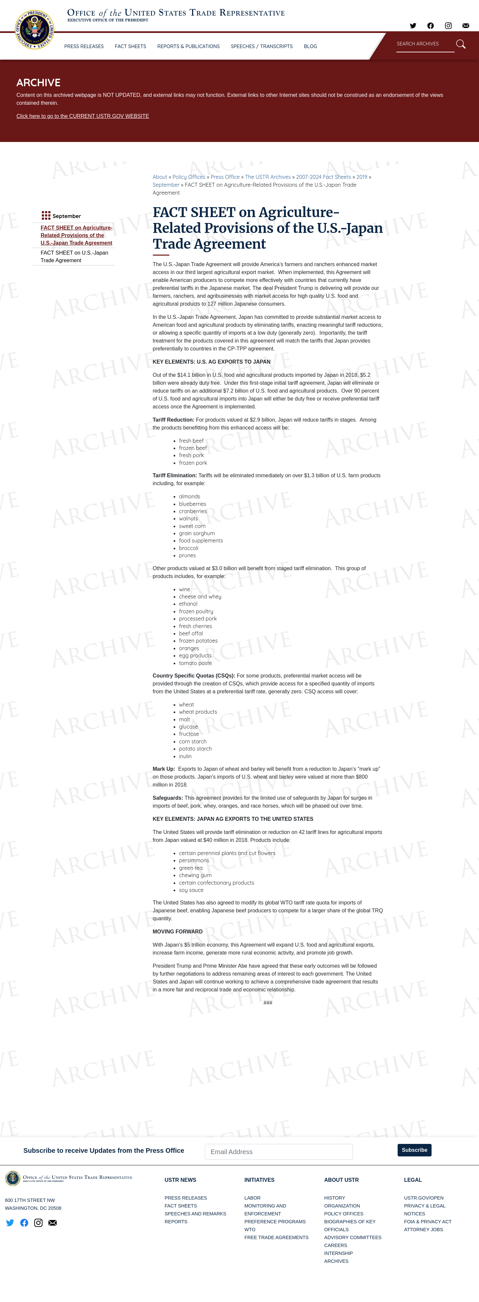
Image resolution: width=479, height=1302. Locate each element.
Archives (336, 1261)
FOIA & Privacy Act (428, 1221)
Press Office (225, 177)
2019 (361, 177)
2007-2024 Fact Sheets (323, 177)
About (160, 177)
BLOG (310, 46)
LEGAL (413, 1180)
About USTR (341, 1180)
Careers (335, 1245)
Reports (176, 1221)
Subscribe (414, 1150)
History (334, 1198)
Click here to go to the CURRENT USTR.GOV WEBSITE (82, 116)
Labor (252, 1198)
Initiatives (259, 1180)
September (166, 184)
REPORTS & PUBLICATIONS (188, 46)
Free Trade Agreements (276, 1237)
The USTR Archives (268, 177)
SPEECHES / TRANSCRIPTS (262, 46)
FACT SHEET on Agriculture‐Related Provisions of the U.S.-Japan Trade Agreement (77, 235)
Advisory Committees (352, 1237)
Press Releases (186, 1198)
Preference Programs (275, 1221)
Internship (338, 1253)
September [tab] (60, 216)
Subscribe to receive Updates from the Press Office (103, 1150)
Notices (414, 1213)
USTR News (180, 1180)
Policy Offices (189, 177)
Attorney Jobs (423, 1229)
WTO (249, 1229)
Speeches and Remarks (195, 1213)
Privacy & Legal (425, 1205)
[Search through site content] (425, 44)
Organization (342, 1205)
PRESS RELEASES (84, 46)
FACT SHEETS (130, 46)
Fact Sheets (181, 1205)
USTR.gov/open (424, 1198)
